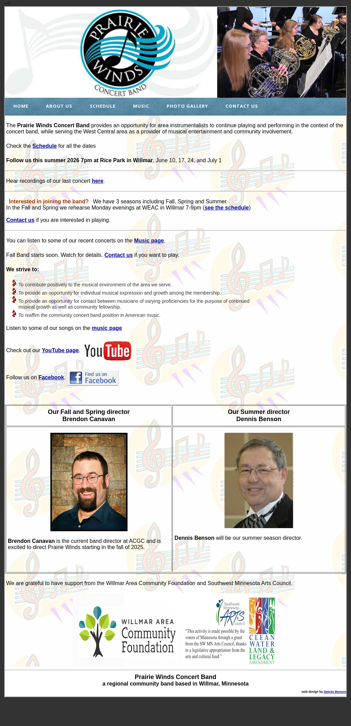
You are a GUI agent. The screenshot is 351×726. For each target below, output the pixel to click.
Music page (149, 240)
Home (20, 106)
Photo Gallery (187, 106)
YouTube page (60, 350)
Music (141, 106)
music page (107, 328)
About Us (59, 106)
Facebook (51, 377)
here (98, 181)
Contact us (20, 220)
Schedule (103, 106)
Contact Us (242, 106)
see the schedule (227, 208)
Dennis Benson (335, 691)
